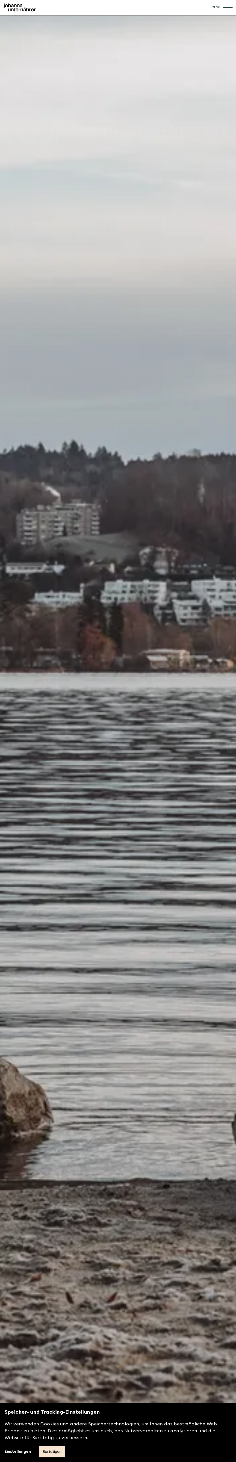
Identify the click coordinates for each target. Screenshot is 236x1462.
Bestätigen (52, 1451)
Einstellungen (18, 1451)
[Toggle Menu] (221, 7)
